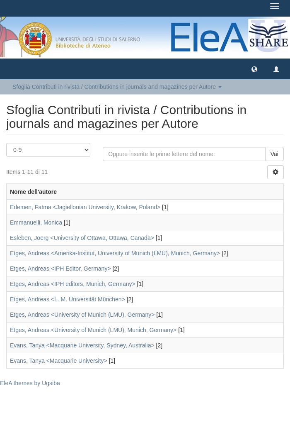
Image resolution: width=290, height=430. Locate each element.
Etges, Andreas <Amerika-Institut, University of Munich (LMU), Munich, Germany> (115, 253)
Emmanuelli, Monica (36, 222)
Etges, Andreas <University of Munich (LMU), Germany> (82, 314)
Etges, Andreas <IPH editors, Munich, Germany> (72, 284)
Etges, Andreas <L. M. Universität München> (67, 299)
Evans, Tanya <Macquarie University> (58, 360)
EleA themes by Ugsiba (30, 383)
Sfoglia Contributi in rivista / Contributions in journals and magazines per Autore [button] (117, 86)
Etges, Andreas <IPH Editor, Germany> (60, 268)
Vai (274, 154)
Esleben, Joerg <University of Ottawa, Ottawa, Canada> (82, 238)
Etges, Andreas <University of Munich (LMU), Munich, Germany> (93, 330)
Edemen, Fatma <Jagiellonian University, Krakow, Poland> (85, 207)
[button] (254, 69)
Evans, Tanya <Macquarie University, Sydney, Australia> (82, 345)
